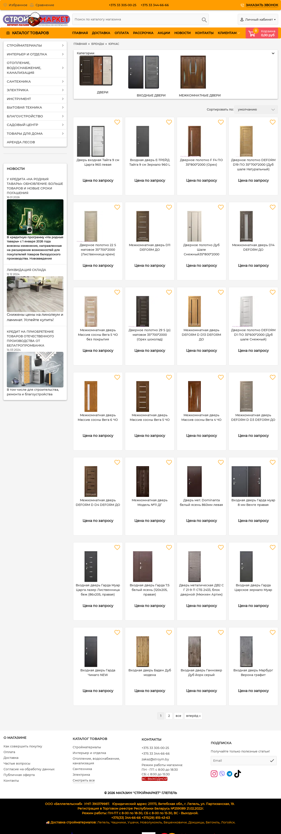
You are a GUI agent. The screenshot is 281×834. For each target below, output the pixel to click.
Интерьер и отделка (89, 753)
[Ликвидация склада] (35, 294)
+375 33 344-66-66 (156, 5)
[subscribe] (243, 760)
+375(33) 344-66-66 (126, 818)
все (178, 716)
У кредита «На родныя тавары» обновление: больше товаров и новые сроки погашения (35, 186)
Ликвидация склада (26, 270)
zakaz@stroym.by (155, 759)
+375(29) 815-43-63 (156, 818)
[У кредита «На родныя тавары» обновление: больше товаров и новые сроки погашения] (35, 217)
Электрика (81, 775)
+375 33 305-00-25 (124, 5)
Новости (16, 169)
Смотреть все (84, 780)
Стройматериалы (87, 747)
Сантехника (82, 769)
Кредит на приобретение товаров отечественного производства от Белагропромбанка (30, 338)
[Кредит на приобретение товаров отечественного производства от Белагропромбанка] (35, 369)
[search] (140, 19)
